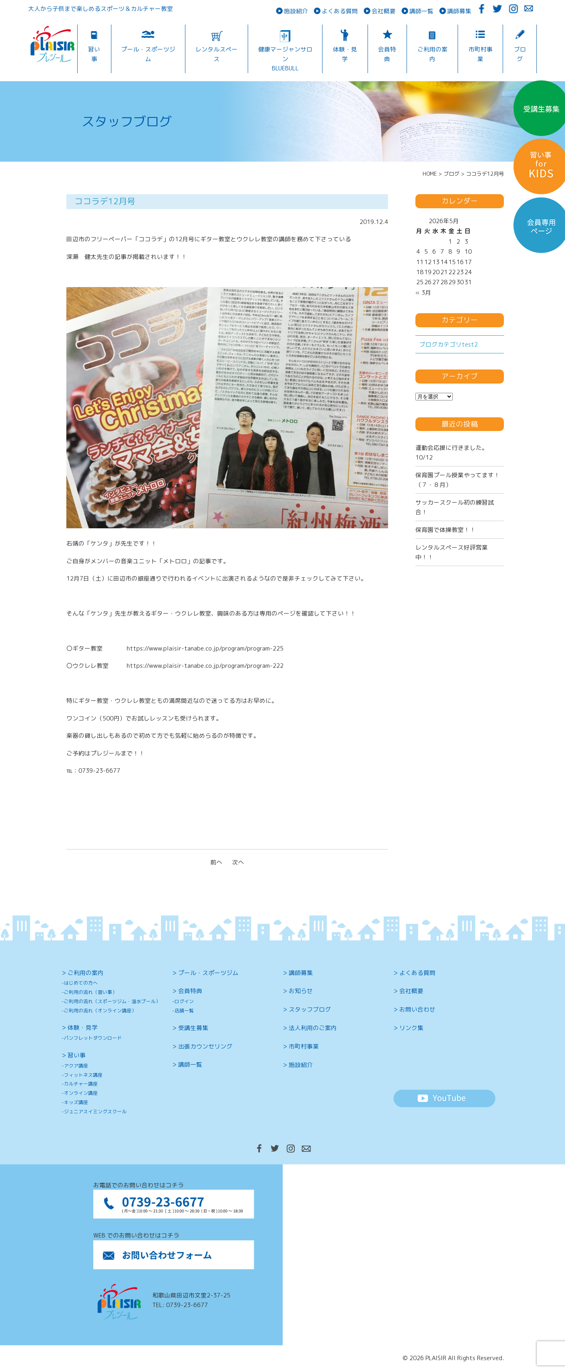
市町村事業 (480, 54)
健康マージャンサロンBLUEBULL (285, 58)
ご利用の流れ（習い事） (90, 992)
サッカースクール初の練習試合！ (454, 507)
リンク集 (411, 1028)
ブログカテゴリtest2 (448, 344)
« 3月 (423, 292)
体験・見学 (345, 54)
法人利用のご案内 (313, 1028)
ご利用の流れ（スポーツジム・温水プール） (112, 1001)
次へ (238, 862)
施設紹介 (296, 11)
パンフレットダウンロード (93, 1037)
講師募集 (459, 11)
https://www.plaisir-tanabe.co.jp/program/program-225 (205, 648)
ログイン (184, 1001)
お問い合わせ (417, 1009)
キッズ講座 (76, 1102)
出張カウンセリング (205, 1046)
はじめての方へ (81, 982)
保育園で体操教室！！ (445, 529)
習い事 (94, 54)
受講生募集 (193, 1028)
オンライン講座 (81, 1093)
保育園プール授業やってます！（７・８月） (457, 479)
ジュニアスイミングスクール (95, 1111)
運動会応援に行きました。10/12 (451, 452)
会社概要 (384, 11)
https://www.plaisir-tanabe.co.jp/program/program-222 (205, 665)
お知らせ (301, 991)
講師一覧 (421, 11)
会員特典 (387, 54)
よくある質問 (340, 11)
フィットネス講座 (83, 1074)
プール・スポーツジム (148, 54)
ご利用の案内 (432, 54)
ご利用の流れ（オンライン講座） (100, 1010)
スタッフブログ (310, 1009)
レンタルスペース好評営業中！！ (451, 552)
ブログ (520, 54)
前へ (216, 862)
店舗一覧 (184, 1010)
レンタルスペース (216, 54)
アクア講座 (76, 1065)
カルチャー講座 (81, 1083)
